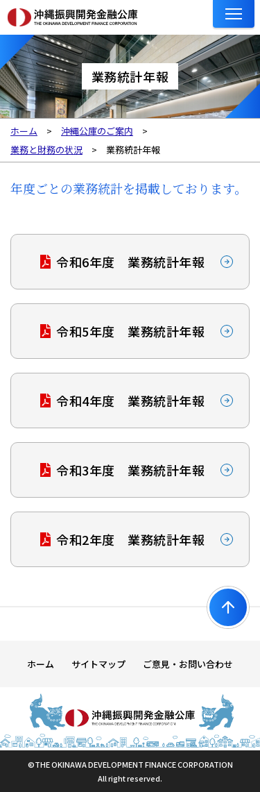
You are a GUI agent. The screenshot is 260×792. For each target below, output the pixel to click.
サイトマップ (98, 664)
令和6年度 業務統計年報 (130, 262)
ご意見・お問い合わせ (188, 664)
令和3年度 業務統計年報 (130, 470)
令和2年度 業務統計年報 (130, 539)
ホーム (40, 664)
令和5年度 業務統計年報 (130, 331)
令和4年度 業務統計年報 (130, 400)
